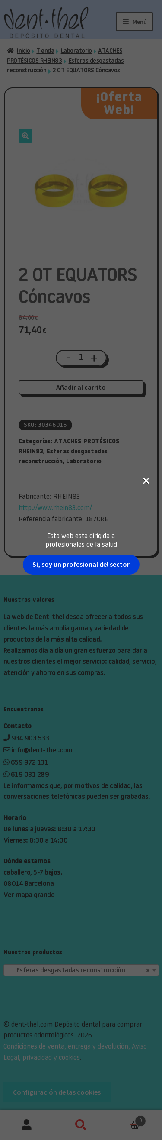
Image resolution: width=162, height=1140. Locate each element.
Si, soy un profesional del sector (81, 150)
